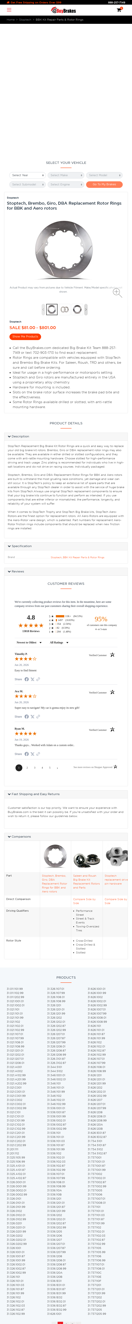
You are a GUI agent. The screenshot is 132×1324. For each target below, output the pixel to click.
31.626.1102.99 (97, 923)
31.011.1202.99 (15, 865)
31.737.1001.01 (96, 1030)
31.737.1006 (95, 1063)
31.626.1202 (95, 956)
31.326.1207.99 (56, 910)
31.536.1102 (54, 1021)
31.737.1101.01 (96, 1079)
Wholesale (17, 1276)
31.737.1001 (94, 1025)
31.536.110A (54, 1058)
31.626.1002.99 (97, 873)
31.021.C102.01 (16, 993)
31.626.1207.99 (97, 976)
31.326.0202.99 (17, 1112)
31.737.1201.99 (96, 1161)
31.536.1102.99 (56, 1038)
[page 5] (50, 636)
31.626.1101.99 (96, 906)
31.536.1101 (53, 1001)
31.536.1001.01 (56, 976)
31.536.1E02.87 (56, 1174)
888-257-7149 (116, 2)
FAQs (14, 1260)
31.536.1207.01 (56, 1112)
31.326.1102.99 (16, 1182)
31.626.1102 (95, 910)
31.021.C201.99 (16, 1005)
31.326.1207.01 (56, 902)
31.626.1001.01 (96, 857)
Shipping (16, 1264)
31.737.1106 (94, 1124)
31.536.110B (54, 1063)
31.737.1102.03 (96, 1104)
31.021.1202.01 (15, 923)
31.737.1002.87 (97, 1050)
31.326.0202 (15, 1104)
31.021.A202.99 (16, 951)
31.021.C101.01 (15, 984)
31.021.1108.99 (15, 914)
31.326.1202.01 (56, 890)
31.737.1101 (94, 1075)
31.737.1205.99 (97, 1182)
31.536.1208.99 (56, 1137)
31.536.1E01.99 (56, 1161)
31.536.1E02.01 (56, 1169)
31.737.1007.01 (96, 1067)
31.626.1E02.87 (97, 1005)
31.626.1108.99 (97, 939)
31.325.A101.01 (16, 1034)
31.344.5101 (54, 935)
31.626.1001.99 (97, 861)
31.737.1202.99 (97, 1174)
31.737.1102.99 (96, 1112)
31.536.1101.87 (55, 1013)
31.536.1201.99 (56, 1079)
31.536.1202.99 (56, 1095)
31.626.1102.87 (97, 919)
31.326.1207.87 (56, 906)
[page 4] (42, 636)
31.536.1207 (54, 1108)
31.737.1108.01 (96, 1137)
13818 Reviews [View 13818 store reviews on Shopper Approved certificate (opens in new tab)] (34, 499)
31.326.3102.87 (56, 931)
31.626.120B (95, 997)
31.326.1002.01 (16, 1132)
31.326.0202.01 (16, 1108)
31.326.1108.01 (56, 865)
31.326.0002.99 (17, 1063)
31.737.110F (94, 1149)
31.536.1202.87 (56, 1091)
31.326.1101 (13, 1145)
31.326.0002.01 (16, 1058)
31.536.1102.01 (56, 1025)
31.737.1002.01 (97, 1046)
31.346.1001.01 (56, 943)
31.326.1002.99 (16, 1141)
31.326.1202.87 (56, 894)
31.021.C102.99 (16, 997)
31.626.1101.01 (96, 898)
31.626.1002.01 (97, 869)
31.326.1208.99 (56, 923)
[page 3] (34, 636)
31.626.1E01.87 (97, 1001)
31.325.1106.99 (16, 1030)
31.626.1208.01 (97, 984)
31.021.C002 (14, 968)
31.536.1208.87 (56, 1132)
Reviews (16, 1253)
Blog (14, 1257)
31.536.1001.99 (56, 984)
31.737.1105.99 (96, 1120)
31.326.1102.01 (15, 1169)
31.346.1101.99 (56, 960)
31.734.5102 (95, 1017)
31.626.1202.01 (97, 960)
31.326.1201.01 (55, 877)
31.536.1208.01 (56, 1128)
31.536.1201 (54, 1067)
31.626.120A (95, 993)
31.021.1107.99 (15, 906)
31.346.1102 (54, 964)
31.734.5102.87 (97, 1021)
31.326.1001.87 (16, 1124)
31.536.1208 (54, 1124)
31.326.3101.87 (56, 927)
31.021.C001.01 (16, 960)
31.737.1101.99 (96, 1091)
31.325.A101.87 (16, 1038)
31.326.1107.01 (55, 857)
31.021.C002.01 (16, 972)
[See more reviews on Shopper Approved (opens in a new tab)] (38, 547)
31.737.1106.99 (96, 1128)
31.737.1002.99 (97, 1054)
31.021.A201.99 (16, 947)
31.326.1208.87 (56, 919)
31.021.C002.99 (16, 976)
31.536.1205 (54, 1100)
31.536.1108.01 (56, 1050)
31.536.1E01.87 (56, 1157)
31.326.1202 (54, 886)
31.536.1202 (54, 1083)
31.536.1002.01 (56, 988)
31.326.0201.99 (16, 1100)
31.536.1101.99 (56, 1017)
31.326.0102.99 (16, 1087)
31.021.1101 (13, 877)
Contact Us (18, 1288)
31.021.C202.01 (16, 1009)
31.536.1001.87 (56, 980)
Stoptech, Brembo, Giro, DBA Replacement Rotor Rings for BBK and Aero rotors (54, 752)
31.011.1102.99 (15, 861)
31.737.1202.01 (96, 1169)
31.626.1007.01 (97, 877)
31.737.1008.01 (97, 1071)
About (15, 1249)
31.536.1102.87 (56, 1034)
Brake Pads (54, 1265)
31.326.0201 (14, 1091)
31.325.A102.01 (16, 1042)
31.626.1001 (54, 1182)
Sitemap (16, 1284)
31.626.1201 (95, 943)
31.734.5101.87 (97, 1013)
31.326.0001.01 (16, 1050)
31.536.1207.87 (56, 1116)
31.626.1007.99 (97, 882)
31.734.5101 (95, 1009)
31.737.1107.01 (96, 1132)
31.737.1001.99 (97, 1038)
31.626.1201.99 (97, 951)
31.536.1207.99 (56, 1120)
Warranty (17, 1272)
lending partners (57, 1310)
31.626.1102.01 (96, 914)
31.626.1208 (95, 980)
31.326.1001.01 (15, 1120)
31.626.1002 (95, 865)
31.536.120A (55, 1141)
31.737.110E (94, 1145)
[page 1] (18, 636)
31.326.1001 (14, 1116)
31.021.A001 (14, 935)
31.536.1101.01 (55, 1005)
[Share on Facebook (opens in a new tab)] (27, 548)
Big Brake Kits (56, 1241)
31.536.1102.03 (56, 1030)
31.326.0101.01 (16, 1071)
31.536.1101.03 (56, 1009)
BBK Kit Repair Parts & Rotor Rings (83, 425)
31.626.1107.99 (96, 931)
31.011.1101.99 (15, 857)
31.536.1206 (54, 1104)
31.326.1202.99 (56, 898)
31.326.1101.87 (15, 1157)
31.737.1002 (95, 1042)
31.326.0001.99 (16, 1054)
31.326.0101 (14, 1067)
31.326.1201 (54, 873)
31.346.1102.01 (56, 968)
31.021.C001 (14, 956)
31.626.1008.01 (97, 886)
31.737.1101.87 (96, 1087)
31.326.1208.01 (56, 914)
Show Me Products (25, 205)
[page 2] (27, 636)
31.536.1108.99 (56, 1054)
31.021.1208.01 (15, 931)
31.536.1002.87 (56, 993)
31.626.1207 (95, 968)
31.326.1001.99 (16, 1128)
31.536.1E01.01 (56, 1153)
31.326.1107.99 (56, 861)
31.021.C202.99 (16, 1013)
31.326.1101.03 (15, 1153)
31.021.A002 (15, 939)
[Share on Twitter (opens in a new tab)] (32, 547)
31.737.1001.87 (96, 1034)
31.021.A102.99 (16, 943)
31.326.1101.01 (15, 1149)
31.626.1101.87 (96, 902)
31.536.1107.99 (56, 1046)
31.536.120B (54, 1145)
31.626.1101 (94, 894)
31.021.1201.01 (15, 919)
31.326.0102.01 (16, 1083)
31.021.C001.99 (16, 964)
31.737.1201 (94, 1153)
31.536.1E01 (54, 1149)
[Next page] (57, 636)
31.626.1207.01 (96, 972)
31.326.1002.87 (16, 1137)
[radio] (66, 484)
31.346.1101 (54, 951)
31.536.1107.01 (55, 1042)
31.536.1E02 (54, 1165)
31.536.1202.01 (56, 1087)
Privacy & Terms (21, 1280)
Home (14, 1245)
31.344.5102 (55, 939)
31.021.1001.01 (15, 869)
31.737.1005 (95, 1058)
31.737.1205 (95, 1178)
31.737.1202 (95, 1165)
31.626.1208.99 (97, 988)
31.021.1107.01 (15, 902)
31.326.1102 (14, 1165)
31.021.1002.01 (15, 873)
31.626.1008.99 (97, 890)
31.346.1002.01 (56, 947)
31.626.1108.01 (96, 935)
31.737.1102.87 (96, 1108)
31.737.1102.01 (96, 1100)
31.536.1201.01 (56, 1071)
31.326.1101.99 (15, 1161)
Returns (16, 1268)
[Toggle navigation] (9, 9)
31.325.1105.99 (16, 1025)
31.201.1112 (13, 1021)
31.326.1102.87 (16, 1178)
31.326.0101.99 (16, 1075)
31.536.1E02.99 (56, 1178)
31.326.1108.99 (56, 869)
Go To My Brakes (104, 53)
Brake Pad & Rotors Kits (62, 1245)
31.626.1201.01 (96, 947)
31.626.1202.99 (97, 964)
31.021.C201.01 (16, 1001)
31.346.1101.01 (55, 956)
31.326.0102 (14, 1079)
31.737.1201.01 (96, 1157)
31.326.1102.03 (16, 1174)
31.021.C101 (13, 980)
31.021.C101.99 (16, 988)
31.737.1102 (94, 1095)
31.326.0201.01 (16, 1095)
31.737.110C (95, 1141)
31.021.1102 (13, 890)
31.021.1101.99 (15, 886)
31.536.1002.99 (56, 997)
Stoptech (13, 66)
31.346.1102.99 (56, 972)
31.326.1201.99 (56, 882)
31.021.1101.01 (15, 882)
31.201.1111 (12, 1017)
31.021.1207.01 (15, 927)
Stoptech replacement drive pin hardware (116, 748)
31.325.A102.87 (16, 1046)
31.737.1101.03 (96, 1083)
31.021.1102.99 (15, 898)
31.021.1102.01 (15, 894)
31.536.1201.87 (56, 1075)
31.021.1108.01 (15, 910)
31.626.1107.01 (96, 927)
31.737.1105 (94, 1116)
